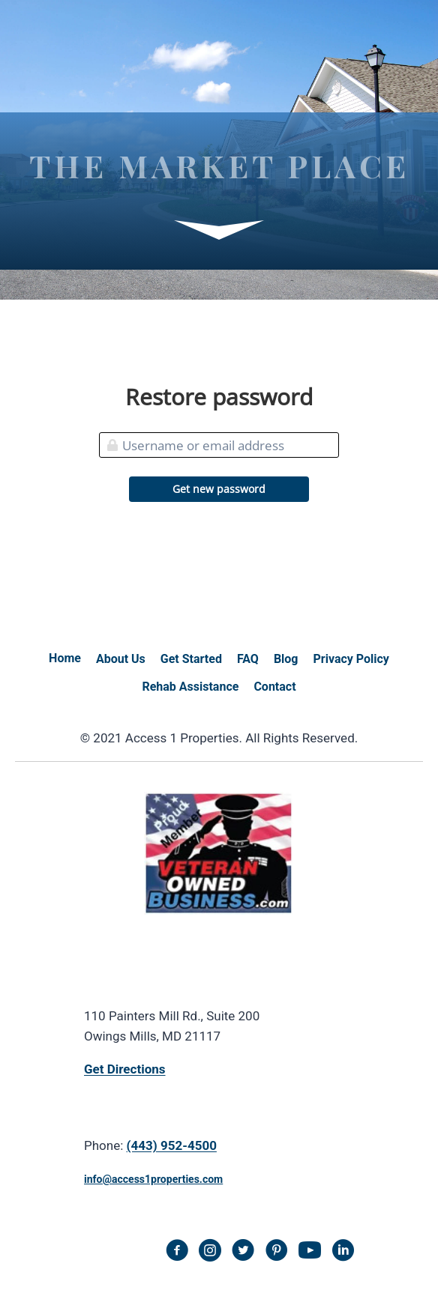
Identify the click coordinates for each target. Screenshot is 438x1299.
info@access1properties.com (153, 1179)
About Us (121, 659)
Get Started (191, 659)
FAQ (248, 659)
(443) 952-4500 (172, 1145)
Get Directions (125, 1069)
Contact (275, 686)
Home (65, 658)
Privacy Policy (351, 659)
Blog (286, 659)
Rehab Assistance (190, 686)
